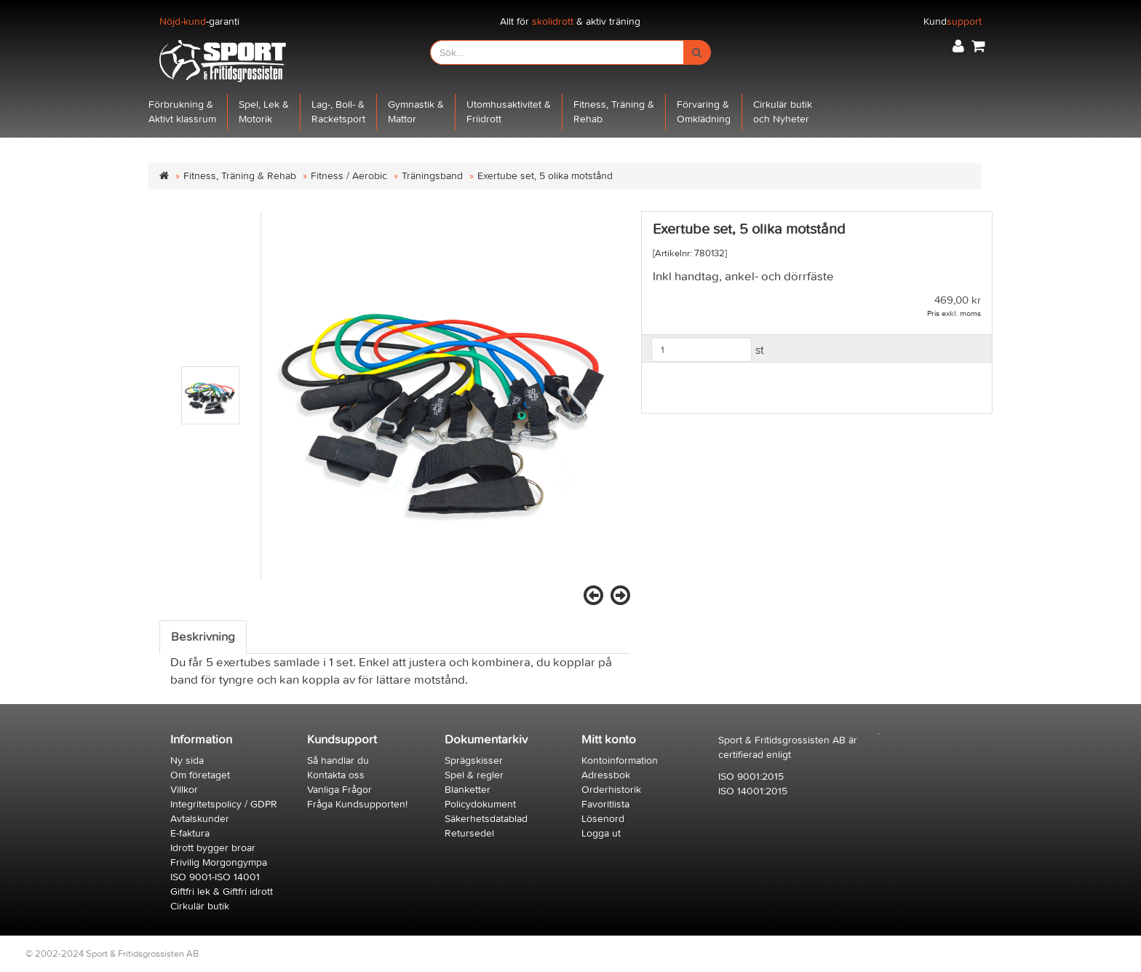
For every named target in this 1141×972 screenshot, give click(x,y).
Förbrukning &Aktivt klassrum (182, 111)
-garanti (199, 21)
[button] (958, 46)
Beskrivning (203, 637)
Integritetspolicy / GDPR (223, 804)
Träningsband (432, 176)
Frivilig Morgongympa (218, 862)
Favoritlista (605, 804)
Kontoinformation (619, 760)
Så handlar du (338, 760)
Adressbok (605, 775)
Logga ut (601, 833)
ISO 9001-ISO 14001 (215, 877)
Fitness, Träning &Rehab (613, 111)
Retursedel (469, 833)
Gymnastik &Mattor (416, 111)
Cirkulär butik (199, 906)
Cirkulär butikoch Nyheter (782, 111)
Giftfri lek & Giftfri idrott (221, 891)
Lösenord (602, 819)
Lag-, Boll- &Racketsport (338, 111)
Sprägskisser (474, 760)
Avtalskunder (199, 819)
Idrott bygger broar (212, 848)
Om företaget (200, 775)
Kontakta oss (336, 775)
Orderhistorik (611, 789)
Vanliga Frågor (339, 789)
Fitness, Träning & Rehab (239, 176)
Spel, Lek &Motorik (264, 111)
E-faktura (190, 833)
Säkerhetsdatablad (486, 819)
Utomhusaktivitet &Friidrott (508, 111)
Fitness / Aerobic (349, 176)
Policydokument (480, 804)
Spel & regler (474, 775)
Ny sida (187, 760)
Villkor (184, 789)
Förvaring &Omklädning (704, 111)
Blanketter (467, 789)
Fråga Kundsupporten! (357, 804)
